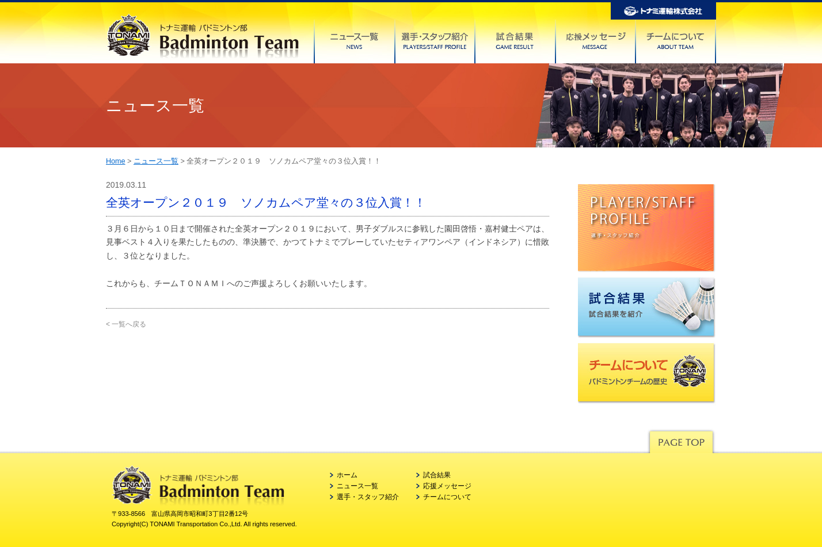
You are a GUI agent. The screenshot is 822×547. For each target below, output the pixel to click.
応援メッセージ (447, 486)
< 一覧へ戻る (126, 324)
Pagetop (681, 439)
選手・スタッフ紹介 (368, 497)
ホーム (347, 475)
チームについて (447, 497)
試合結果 (437, 475)
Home (115, 161)
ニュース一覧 (156, 161)
